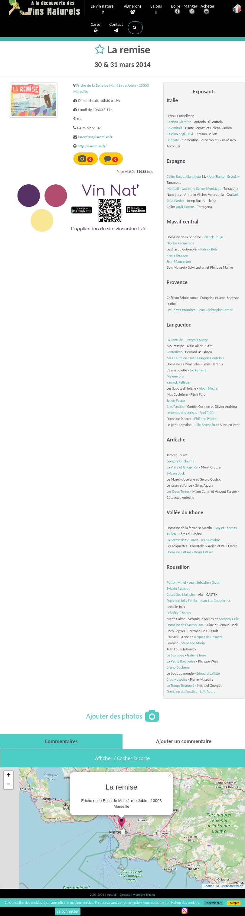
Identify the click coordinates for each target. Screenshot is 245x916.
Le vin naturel (103, 9)
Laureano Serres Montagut (201, 188)
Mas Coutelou (177, 358)
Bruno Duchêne (178, 667)
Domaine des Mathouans (185, 625)
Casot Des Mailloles (181, 594)
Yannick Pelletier (179, 382)
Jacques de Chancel (208, 637)
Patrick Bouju (213, 237)
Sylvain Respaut (178, 588)
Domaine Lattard (179, 552)
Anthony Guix (229, 619)
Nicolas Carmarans (180, 243)
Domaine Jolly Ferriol (182, 601)
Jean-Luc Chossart (213, 601)
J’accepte (233, 903)
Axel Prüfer (208, 413)
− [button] (9, 784)
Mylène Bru (175, 376)
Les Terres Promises (181, 310)
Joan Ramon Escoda (222, 176)
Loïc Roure (208, 692)
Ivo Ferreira (198, 370)
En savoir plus (213, 903)
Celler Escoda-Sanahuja (184, 176)
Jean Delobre (210, 540)
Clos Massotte (177, 679)
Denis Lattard (203, 552)
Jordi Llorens (185, 207)
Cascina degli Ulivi (180, 134)
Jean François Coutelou (207, 358)
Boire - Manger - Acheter (192, 10)
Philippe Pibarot (205, 419)
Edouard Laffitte (208, 673)
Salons (156, 9)
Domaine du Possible (182, 692)
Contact (116, 27)
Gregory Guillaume (180, 461)
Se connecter (68, 911)
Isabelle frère (196, 655)
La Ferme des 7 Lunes (182, 540)
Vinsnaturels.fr (47, 8)
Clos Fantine (176, 406)
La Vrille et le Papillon (182, 467)
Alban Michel (208, 388)
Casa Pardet (175, 201)
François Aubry (196, 340)
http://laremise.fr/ (92, 146)
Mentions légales (144, 895)
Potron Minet (176, 582)
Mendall (173, 188)
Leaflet (209, 886)
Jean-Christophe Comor (215, 310)
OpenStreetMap (231, 886)
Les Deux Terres (178, 491)
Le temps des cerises (182, 413)
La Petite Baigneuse (181, 661)
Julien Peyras (176, 400)
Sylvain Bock (176, 473)
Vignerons (133, 9)
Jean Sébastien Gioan (204, 582)
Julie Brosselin (204, 425)
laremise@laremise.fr (95, 137)
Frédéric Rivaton (179, 613)
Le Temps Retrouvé (180, 685)
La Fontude (175, 340)
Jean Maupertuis (179, 261)
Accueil (112, 895)
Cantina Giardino (179, 122)
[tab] (61, 741)
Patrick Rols (208, 249)
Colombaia (174, 128)
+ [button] (9, 775)
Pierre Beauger (177, 255)
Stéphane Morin (193, 643)
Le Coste (173, 140)
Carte (95, 27)
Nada (236, 195)
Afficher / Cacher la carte (122, 758)
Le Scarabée (175, 655)
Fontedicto (174, 352)
